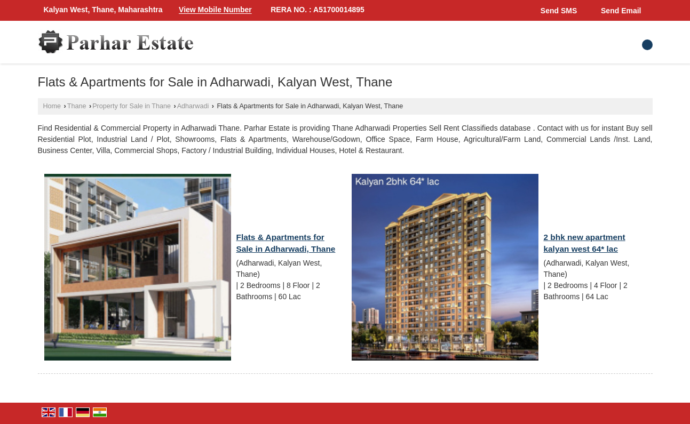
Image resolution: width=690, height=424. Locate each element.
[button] (215, 10)
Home (52, 106)
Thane (76, 106)
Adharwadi (193, 106)
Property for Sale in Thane (131, 106)
